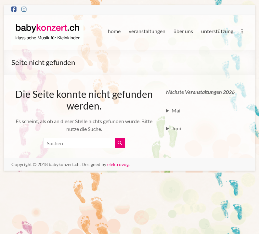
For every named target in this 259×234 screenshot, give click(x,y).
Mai (176, 110)
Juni (176, 128)
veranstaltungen (147, 31)
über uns (183, 31)
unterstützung (217, 31)
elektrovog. (118, 164)
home (114, 31)
